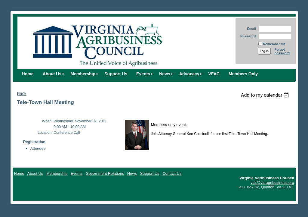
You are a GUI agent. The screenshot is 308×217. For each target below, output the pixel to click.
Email (250, 28)
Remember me (274, 44)
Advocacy (189, 73)
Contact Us (171, 173)
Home (28, 73)
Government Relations (105, 173)
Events (143, 73)
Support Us (115, 73)
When (47, 121)
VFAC (214, 73)
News (164, 73)
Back (21, 93)
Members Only (243, 73)
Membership (82, 73)
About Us (52, 73)
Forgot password (282, 51)
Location (44, 133)
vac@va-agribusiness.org (272, 182)
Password (247, 36)
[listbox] (266, 95)
